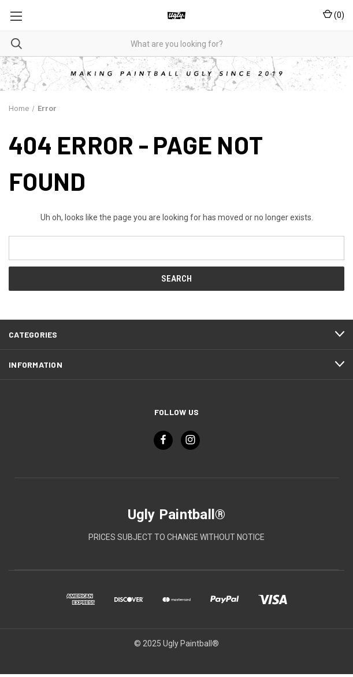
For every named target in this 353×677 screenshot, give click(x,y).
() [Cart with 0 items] (333, 14)
